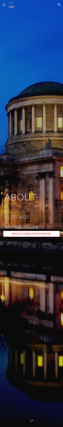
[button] (4, 4)
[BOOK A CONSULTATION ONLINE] (31, 234)
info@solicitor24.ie (21, 225)
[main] (31, 210)
